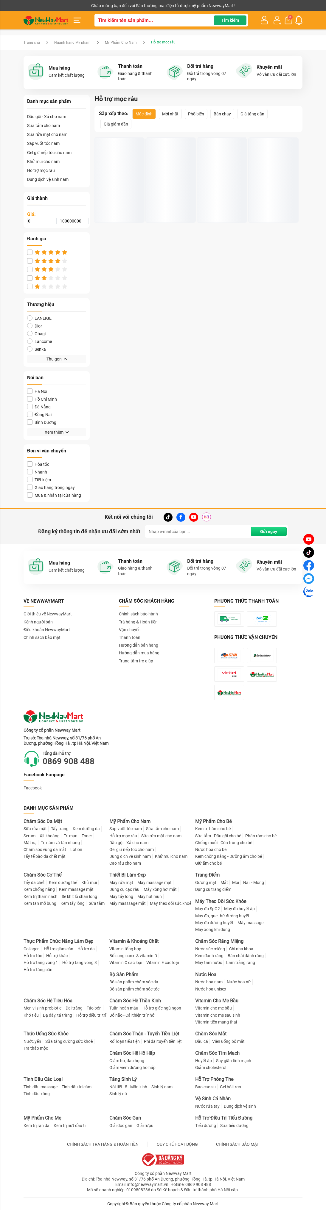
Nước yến (32, 1041)
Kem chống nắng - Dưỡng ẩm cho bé (228, 856)
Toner (87, 835)
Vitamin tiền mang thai (216, 1022)
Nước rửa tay (207, 1106)
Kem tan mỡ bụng (40, 903)
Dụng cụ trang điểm (213, 889)
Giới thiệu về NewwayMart (48, 614)
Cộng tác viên (69, 6)
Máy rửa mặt (121, 882)
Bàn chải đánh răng (246, 955)
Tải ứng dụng (100, 6)
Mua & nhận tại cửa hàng (54, 495)
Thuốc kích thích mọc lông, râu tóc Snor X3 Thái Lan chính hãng (168, 200)
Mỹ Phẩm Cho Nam (121, 42)
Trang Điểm (207, 875)
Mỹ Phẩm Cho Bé (213, 821)
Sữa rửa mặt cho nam (47, 134)
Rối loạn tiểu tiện (124, 1041)
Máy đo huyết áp (239, 908)
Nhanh (37, 471)
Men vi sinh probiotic (42, 1008)
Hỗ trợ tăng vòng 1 (41, 962)
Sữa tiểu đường (234, 1125)
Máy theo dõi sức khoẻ (170, 903)
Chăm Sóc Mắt (210, 1034)
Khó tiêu (31, 1015)
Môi (235, 882)
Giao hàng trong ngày (51, 487)
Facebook (33, 788)
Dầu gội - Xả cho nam (46, 116)
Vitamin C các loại (125, 962)
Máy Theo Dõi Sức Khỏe (220, 901)
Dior (34, 325)
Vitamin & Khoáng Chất (134, 941)
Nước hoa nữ (239, 981)
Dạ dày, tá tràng (57, 1015)
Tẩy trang (60, 828)
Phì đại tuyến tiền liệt (163, 1041)
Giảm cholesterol (210, 1067)
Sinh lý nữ (118, 1093)
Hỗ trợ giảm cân (58, 948)
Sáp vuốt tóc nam (43, 143)
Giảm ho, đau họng (126, 1060)
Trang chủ (32, 42)
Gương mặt (205, 882)
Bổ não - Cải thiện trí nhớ (131, 1015)
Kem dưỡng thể (63, 882)
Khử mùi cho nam (43, 161)
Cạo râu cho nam (125, 863)
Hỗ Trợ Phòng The (214, 1079)
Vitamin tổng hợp (125, 948)
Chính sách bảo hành (138, 614)
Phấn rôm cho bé (261, 835)
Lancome (39, 341)
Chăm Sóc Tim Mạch (217, 1053)
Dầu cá (201, 1041)
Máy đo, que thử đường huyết (222, 915)
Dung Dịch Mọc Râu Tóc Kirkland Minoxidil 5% (119, 200)
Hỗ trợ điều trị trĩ (91, 1015)
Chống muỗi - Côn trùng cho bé (223, 842)
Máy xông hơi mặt (160, 889)
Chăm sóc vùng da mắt (45, 849)
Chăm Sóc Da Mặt (43, 821)
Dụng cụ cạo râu (124, 889)
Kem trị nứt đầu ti (70, 1125)
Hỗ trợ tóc (33, 955)
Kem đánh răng (209, 955)
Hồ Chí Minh (42, 399)
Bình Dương (41, 422)
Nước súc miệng (210, 948)
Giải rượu (144, 1125)
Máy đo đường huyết (214, 922)
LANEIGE (39, 318)
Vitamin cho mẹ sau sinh (217, 1015)
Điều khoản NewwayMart (47, 629)
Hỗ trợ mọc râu (41, 170)
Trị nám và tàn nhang (60, 842)
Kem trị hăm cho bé (213, 828)
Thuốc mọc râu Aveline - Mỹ (222, 200)
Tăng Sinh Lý (123, 1079)
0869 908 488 (68, 761)
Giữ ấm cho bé (208, 863)
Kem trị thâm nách (41, 896)
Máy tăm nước (208, 962)
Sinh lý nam (162, 1086)
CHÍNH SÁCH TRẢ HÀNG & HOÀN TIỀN (103, 1144)
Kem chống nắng (39, 889)
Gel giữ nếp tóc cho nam (49, 152)
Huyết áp (203, 1060)
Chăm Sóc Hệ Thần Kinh (135, 1001)
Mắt (224, 882)
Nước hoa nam (209, 981)
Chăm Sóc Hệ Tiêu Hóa (48, 1001)
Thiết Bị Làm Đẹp (127, 875)
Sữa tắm (97, 903)
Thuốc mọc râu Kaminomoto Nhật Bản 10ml (273, 200)
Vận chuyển (130, 629)
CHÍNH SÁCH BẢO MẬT (237, 1144)
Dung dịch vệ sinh (240, 1106)
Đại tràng (74, 1008)
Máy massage (250, 922)
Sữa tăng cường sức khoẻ (69, 1041)
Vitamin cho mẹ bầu (213, 1008)
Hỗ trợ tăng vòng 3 (79, 962)
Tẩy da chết (34, 882)
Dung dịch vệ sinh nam (48, 179)
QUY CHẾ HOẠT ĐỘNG (177, 1144)
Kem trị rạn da (36, 1125)
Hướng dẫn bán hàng (138, 645)
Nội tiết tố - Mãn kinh (128, 1086)
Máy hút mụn (149, 896)
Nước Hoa (205, 974)
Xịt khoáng (50, 835)
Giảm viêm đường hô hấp (132, 1067)
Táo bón (94, 1008)
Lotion (76, 849)
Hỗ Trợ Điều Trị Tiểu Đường (223, 1118)
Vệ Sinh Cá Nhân (213, 1098)
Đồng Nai (39, 414)
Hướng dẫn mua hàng (139, 653)
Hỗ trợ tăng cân (38, 969)
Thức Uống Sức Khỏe (46, 1034)
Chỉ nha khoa (241, 948)
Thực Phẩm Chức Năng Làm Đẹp (58, 941)
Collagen (32, 948)
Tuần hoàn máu (123, 1008)
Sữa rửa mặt (35, 828)
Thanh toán (129, 637)
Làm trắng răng (240, 962)
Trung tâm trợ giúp (136, 661)
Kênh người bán (36, 6)
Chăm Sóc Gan (125, 1118)
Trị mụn (70, 835)
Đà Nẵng (39, 406)
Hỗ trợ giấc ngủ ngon (161, 1008)
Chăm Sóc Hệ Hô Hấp (132, 1053)
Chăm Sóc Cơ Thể (42, 875)
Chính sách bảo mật (42, 637)
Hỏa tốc (38, 464)
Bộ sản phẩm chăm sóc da (133, 981)
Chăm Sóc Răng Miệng (219, 941)
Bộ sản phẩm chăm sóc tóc (134, 989)
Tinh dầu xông (37, 1093)
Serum (29, 835)
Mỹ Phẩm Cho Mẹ (42, 1118)
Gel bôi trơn (230, 1086)
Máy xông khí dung (212, 929)
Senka (36, 349)
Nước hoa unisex (210, 989)
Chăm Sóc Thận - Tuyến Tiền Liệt (144, 1034)
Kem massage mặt (76, 889)
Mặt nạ (30, 842)
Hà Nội (37, 391)
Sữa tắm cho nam (43, 125)
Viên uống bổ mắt (228, 1041)
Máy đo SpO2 (207, 908)
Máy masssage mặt (127, 903)
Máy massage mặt (154, 882)
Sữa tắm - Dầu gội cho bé (218, 835)
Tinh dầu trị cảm (76, 1086)
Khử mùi (89, 882)
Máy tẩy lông (121, 896)
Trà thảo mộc (36, 1048)
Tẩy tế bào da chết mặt (45, 856)
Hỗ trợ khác (57, 955)
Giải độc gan (120, 1125)
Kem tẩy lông (72, 903)
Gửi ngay (268, 531)
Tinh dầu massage (41, 1086)
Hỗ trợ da (86, 948)
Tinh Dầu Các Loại (43, 1079)
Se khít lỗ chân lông (79, 896)
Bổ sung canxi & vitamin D (133, 955)
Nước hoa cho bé (210, 849)
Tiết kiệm (39, 479)
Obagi (36, 333)
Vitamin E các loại (162, 962)
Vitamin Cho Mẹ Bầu (216, 1001)
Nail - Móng (253, 882)
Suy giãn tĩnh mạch (233, 1060)
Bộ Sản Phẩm (123, 974)
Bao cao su (205, 1086)
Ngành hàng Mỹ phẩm (72, 42)
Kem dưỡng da (86, 828)
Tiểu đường (205, 1125)
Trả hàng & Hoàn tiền (138, 622)
